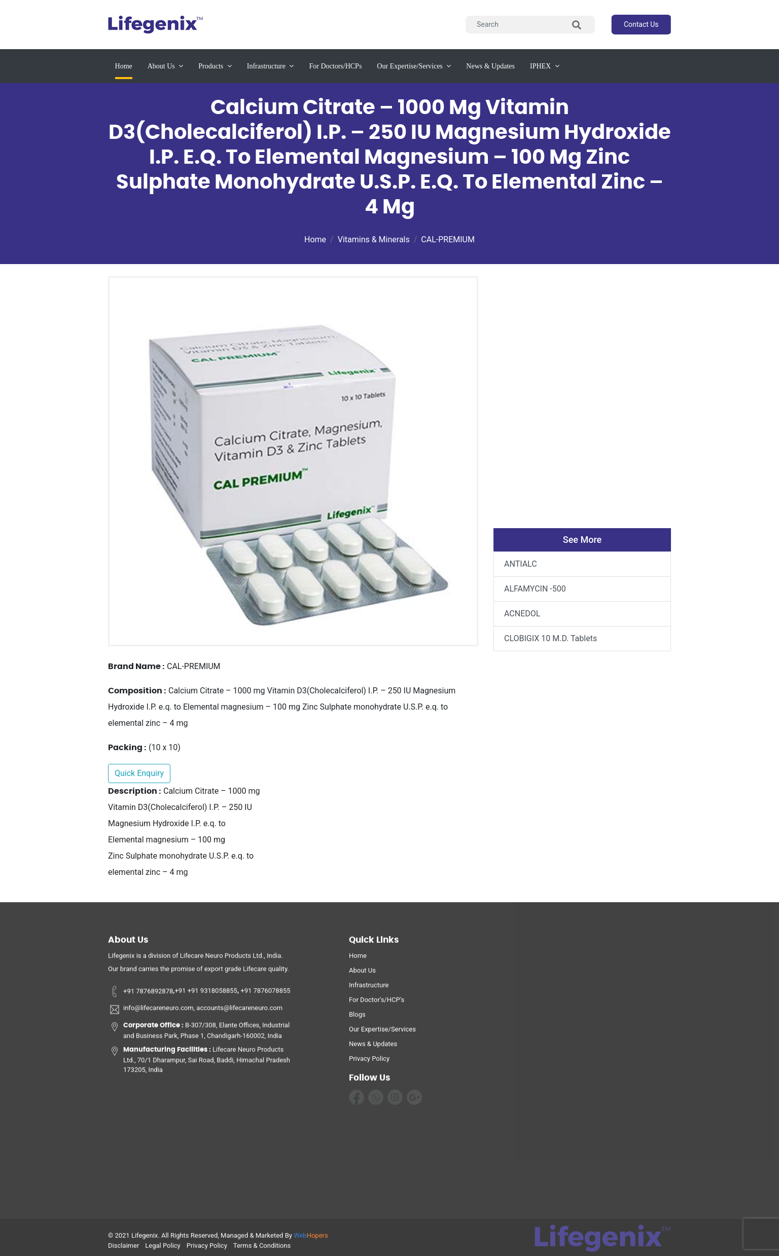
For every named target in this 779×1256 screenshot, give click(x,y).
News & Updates (373, 1047)
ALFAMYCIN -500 (535, 589)
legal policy (162, 1249)
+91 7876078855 (265, 995)
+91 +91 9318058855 (205, 995)
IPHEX (544, 66)
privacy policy (369, 1062)
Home (123, 65)
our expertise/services (414, 66)
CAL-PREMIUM (448, 239)
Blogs (357, 1018)
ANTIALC (520, 564)
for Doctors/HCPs (335, 66)
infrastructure (270, 66)
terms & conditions (262, 1249)
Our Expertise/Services (382, 1033)
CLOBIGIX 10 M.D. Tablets (550, 638)
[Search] (530, 24)
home (358, 959)
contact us (641, 24)
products (215, 66)
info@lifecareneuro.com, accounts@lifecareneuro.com (195, 1013)
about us (166, 66)
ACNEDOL (522, 613)
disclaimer (123, 1249)
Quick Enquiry (139, 773)
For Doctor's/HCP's (376, 1003)
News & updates (490, 66)
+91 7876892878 (140, 995)
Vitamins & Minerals (374, 239)
